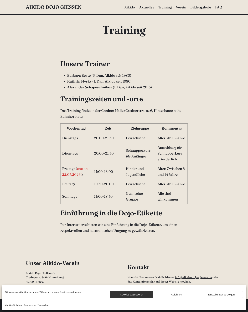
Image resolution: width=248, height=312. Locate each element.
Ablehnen (176, 294)
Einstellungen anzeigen (221, 294)
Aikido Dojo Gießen (53, 7)
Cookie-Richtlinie (13, 305)
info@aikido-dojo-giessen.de (193, 277)
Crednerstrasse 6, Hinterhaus (148, 110)
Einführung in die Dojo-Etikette (136, 224)
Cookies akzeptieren (131, 294)
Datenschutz (30, 305)
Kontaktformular (144, 281)
